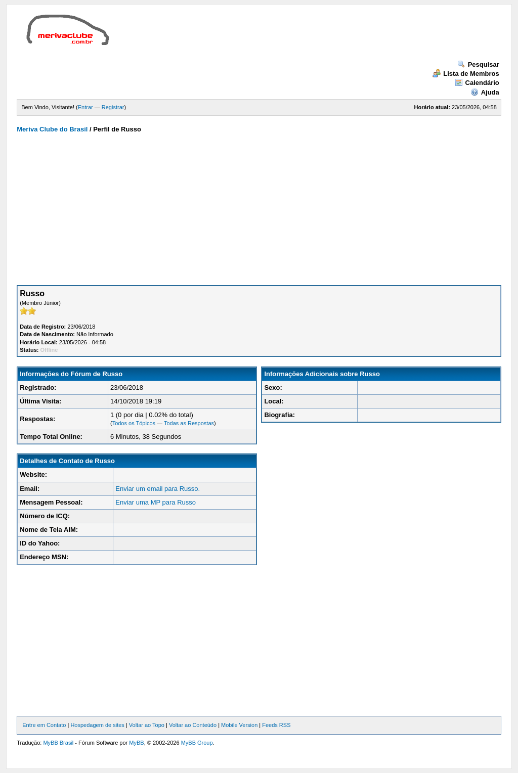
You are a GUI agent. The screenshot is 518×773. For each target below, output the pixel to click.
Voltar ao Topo (146, 725)
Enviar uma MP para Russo (155, 502)
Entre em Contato (44, 725)
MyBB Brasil (58, 743)
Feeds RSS (276, 725)
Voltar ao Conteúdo (193, 725)
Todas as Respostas (189, 423)
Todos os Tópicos (133, 423)
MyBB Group (197, 743)
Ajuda (484, 92)
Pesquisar (478, 64)
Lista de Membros (466, 73)
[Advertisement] (302, 37)
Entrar (85, 107)
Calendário (477, 82)
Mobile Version (239, 725)
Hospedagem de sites (97, 725)
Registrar (113, 107)
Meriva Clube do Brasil (52, 129)
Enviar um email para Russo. (157, 488)
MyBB (136, 743)
